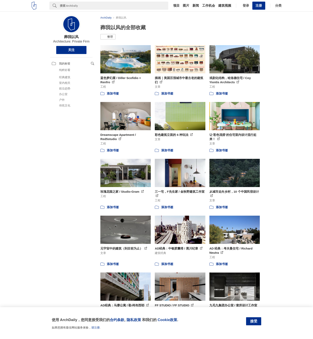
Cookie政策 (167, 320)
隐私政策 (134, 320)
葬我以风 (71, 37)
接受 (253, 321)
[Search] (114, 6)
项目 (176, 5)
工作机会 (208, 5)
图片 (186, 5)
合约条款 (117, 320)
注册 (259, 5)
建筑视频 (224, 5)
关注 (71, 50)
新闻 (195, 5)
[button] (107, 37)
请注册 (95, 327)
